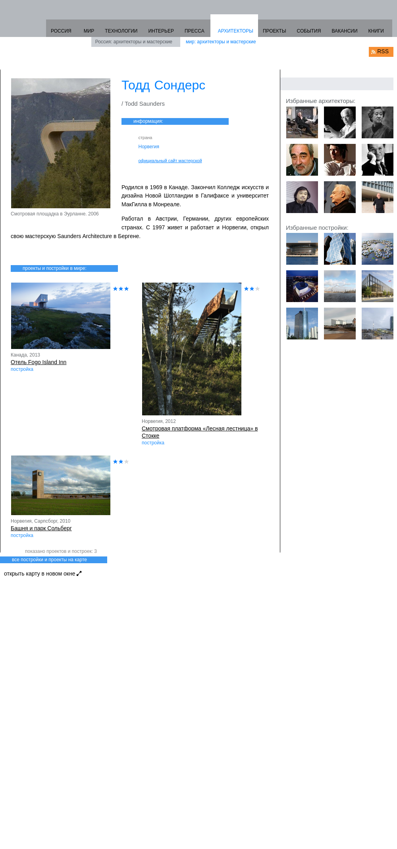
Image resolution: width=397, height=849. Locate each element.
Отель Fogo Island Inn (38, 362)
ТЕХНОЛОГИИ (121, 31)
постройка (22, 369)
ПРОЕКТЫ (274, 31)
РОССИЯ (61, 31)
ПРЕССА (194, 31)
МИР (89, 31)
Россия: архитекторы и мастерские (133, 42)
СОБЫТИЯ (309, 31)
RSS (383, 51)
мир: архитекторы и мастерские (221, 42)
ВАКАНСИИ (344, 31)
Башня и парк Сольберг (41, 528)
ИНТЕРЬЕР (161, 31)
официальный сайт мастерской (170, 160)
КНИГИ (376, 31)
